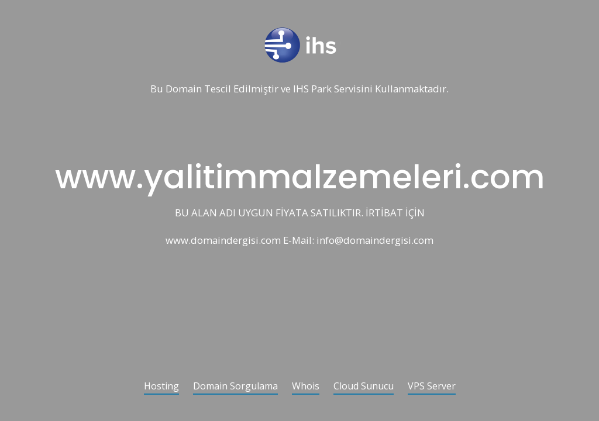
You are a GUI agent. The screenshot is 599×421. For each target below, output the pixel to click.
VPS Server (432, 386)
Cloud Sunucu (363, 386)
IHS (301, 89)
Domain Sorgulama (235, 386)
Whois (305, 386)
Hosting (161, 386)
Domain (184, 89)
